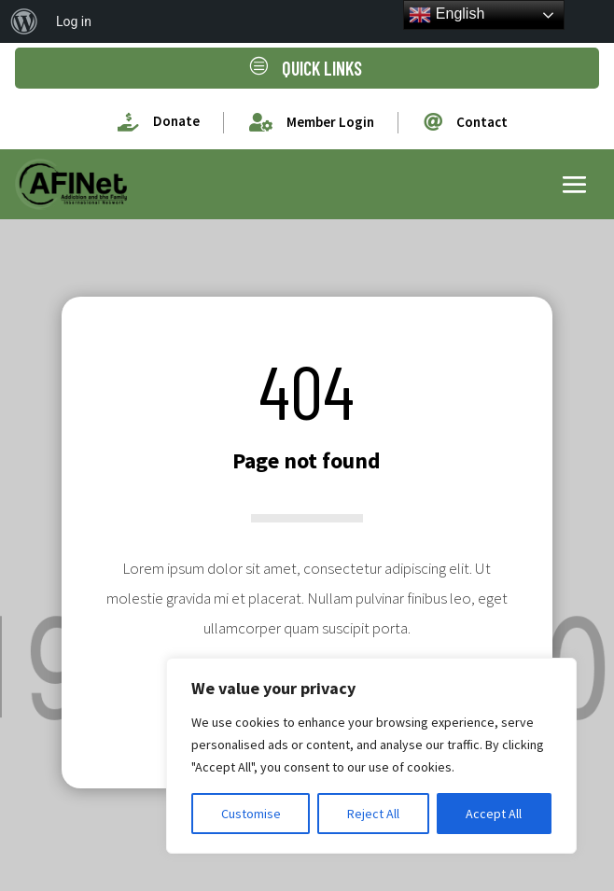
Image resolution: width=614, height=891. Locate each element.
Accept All (494, 813)
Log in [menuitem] (73, 21)
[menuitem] (24, 21)
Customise (251, 813)
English (446, 15)
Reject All (373, 813)
